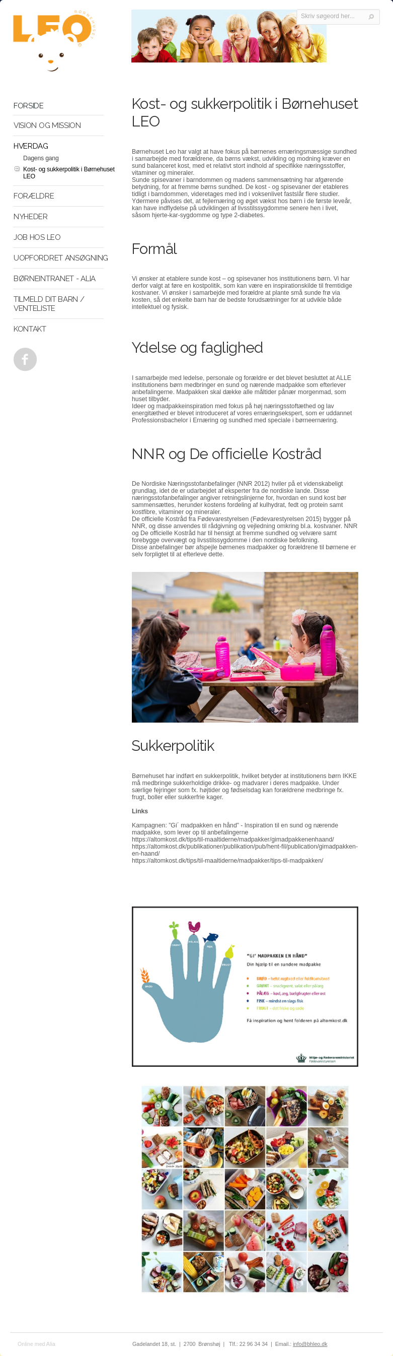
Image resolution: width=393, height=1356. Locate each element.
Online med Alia (36, 1344)
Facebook (23, 356)
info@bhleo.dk (310, 1344)
